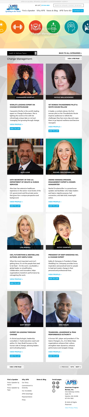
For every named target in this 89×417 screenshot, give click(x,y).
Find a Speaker (28, 10)
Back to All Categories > (70, 53)
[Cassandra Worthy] (25, 82)
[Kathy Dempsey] (64, 232)
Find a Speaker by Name (13, 383)
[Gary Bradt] (25, 309)
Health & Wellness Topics (18, 53)
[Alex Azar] (25, 157)
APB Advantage (27, 394)
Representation (27, 397)
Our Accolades (27, 391)
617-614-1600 (46, 5)
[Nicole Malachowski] (64, 82)
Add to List (15, 128)
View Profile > (16, 124)
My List (37, 5)
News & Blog (52, 10)
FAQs (24, 400)
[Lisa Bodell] (25, 232)
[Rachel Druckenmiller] (64, 157)
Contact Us (78, 10)
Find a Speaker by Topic (13, 389)
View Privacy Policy (71, 407)
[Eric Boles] (64, 309)
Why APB (41, 10)
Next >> (78, 367)
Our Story (25, 382)
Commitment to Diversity (27, 386)
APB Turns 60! (65, 10)
